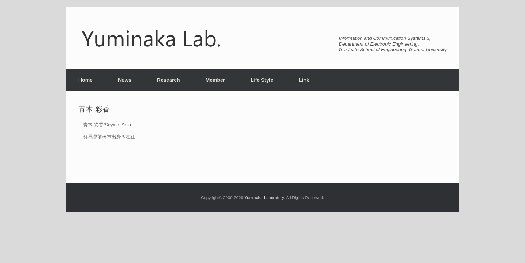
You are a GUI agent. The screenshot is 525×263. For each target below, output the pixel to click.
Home (85, 80)
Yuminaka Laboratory (264, 197)
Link (304, 80)
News (125, 80)
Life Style (261, 80)
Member (215, 80)
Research (168, 80)
